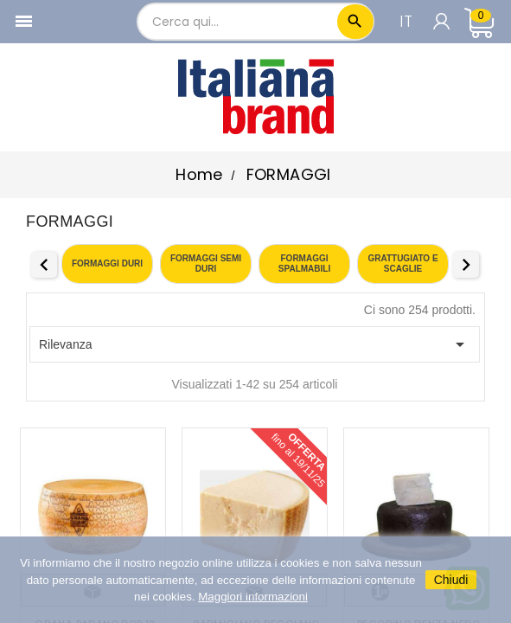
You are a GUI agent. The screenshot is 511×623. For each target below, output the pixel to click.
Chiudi (451, 580)
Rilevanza (254, 344)
